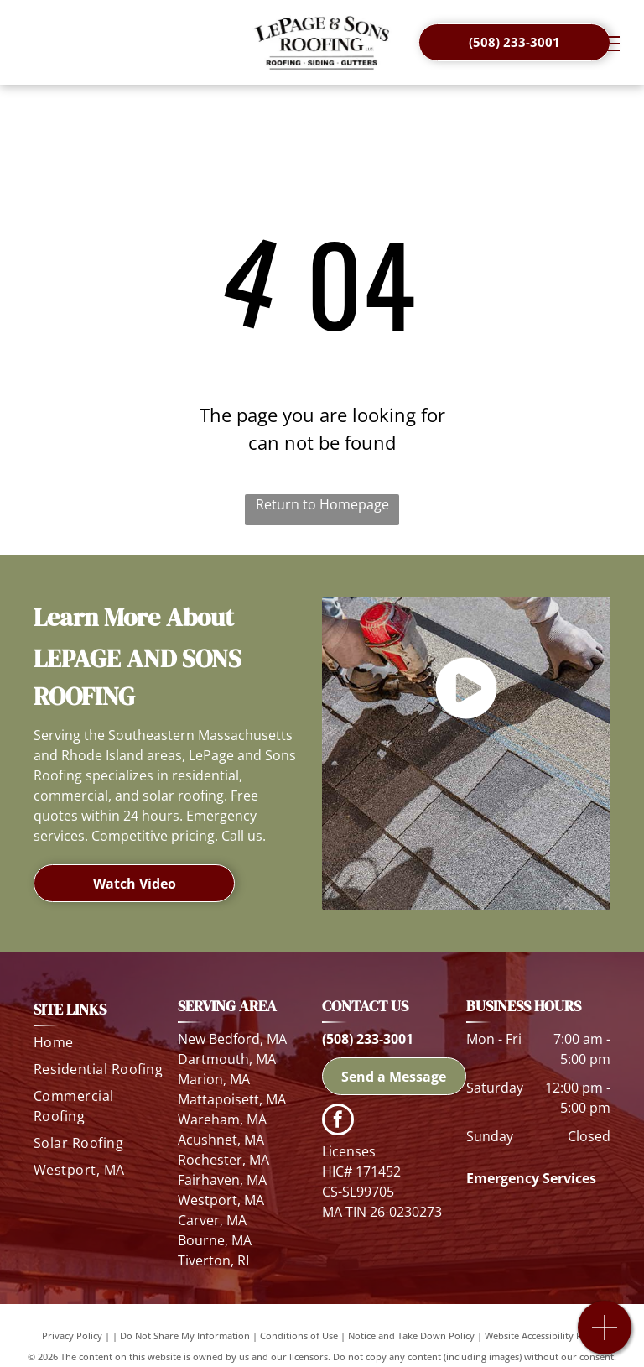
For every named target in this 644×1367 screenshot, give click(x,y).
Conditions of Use (299, 1335)
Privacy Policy (72, 1335)
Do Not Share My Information (185, 1335)
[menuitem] (99, 1045)
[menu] (607, 43)
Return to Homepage (322, 504)
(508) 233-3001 (367, 1039)
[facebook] (338, 1122)
